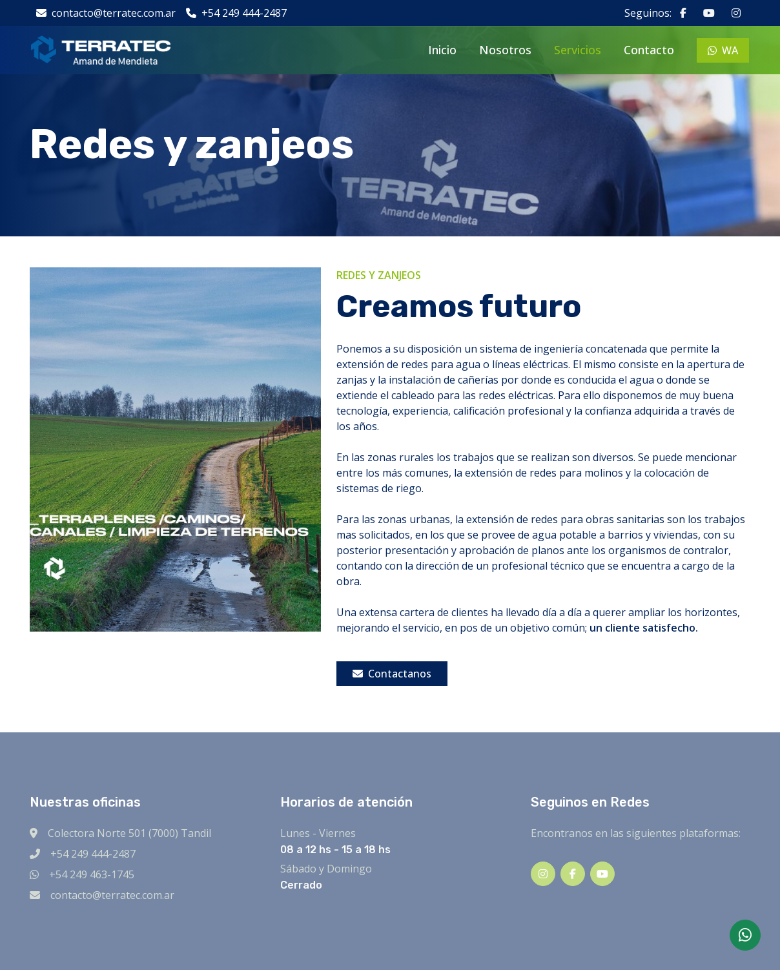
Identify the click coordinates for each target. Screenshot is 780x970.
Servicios (577, 49)
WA (723, 50)
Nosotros (505, 49)
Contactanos (392, 673)
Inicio (442, 49)
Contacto (649, 49)
